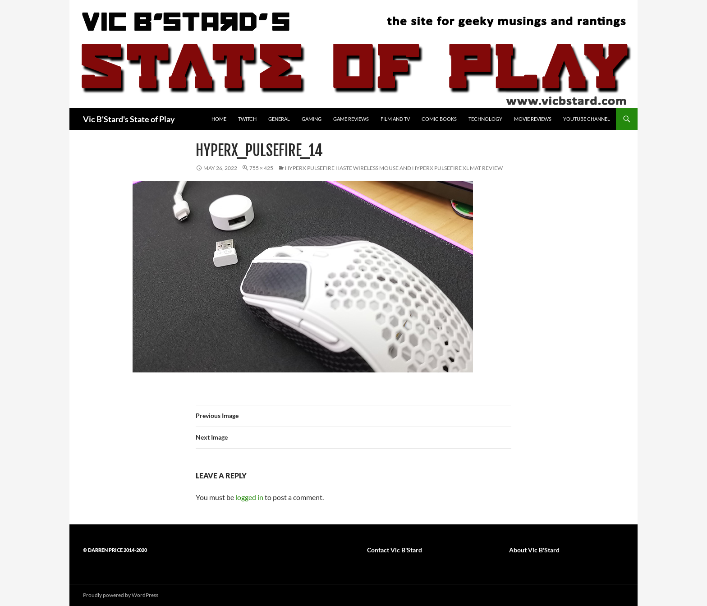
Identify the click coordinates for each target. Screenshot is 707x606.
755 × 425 (261, 168)
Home (218, 119)
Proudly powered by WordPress (120, 595)
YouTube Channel (586, 119)
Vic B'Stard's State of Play (129, 119)
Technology (485, 119)
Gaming (311, 119)
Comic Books (439, 119)
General (279, 119)
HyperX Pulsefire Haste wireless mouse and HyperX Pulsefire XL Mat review (394, 168)
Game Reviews (351, 119)
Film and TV (395, 119)
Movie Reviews (532, 119)
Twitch (247, 119)
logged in (249, 497)
